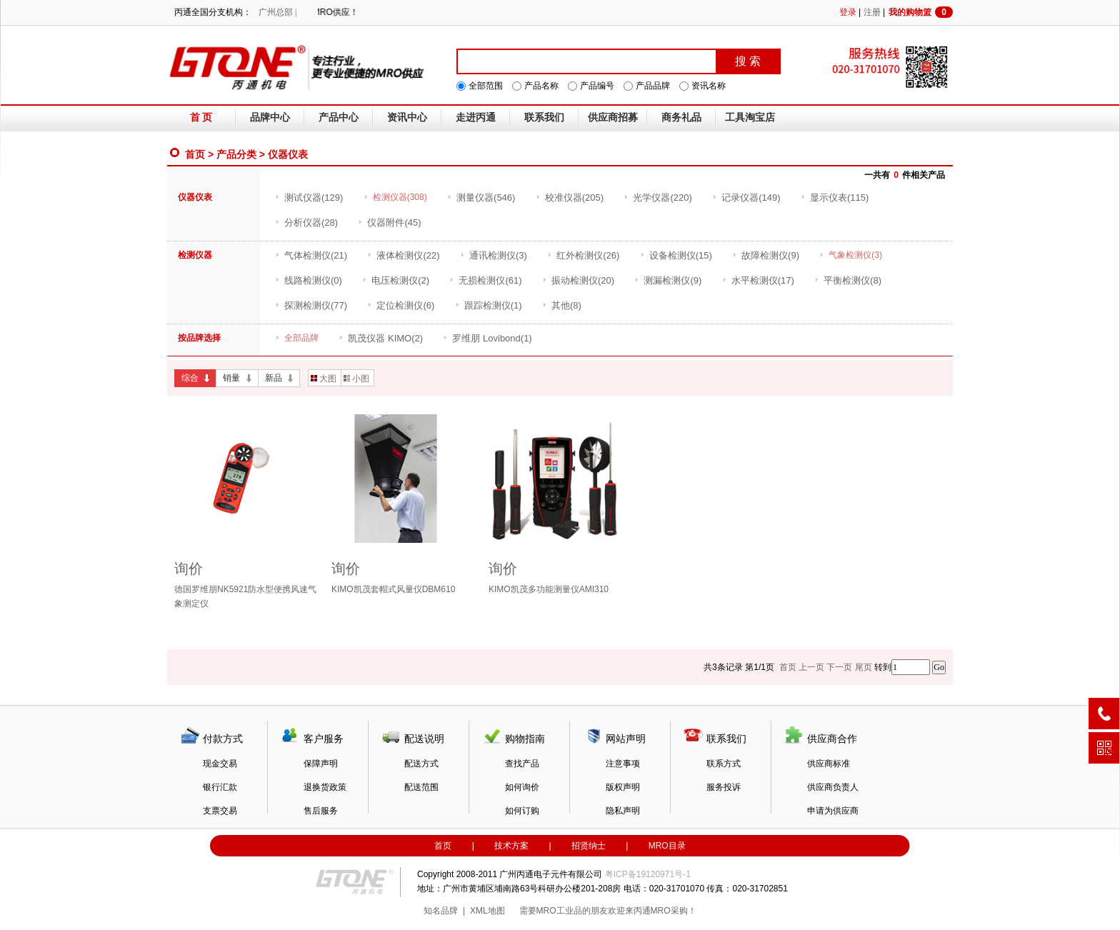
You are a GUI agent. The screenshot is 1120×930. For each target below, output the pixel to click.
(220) (657, 197)
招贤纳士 (588, 846)
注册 (872, 12)
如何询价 (522, 787)
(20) (578, 280)
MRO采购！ (673, 911)
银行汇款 (220, 787)
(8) (847, 280)
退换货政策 (325, 787)
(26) (583, 255)
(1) (488, 305)
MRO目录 (667, 846)
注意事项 (623, 764)
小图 (356, 379)
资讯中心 (407, 117)
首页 (195, 154)
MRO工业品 (559, 911)
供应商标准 (828, 764)
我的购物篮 (921, 12)
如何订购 (522, 811)
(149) (746, 197)
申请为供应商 (833, 811)
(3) (493, 255)
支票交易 (220, 811)
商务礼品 (681, 117)
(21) (311, 255)
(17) (758, 280)
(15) (676, 255)
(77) (311, 305)
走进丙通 (476, 117)
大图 (323, 379)
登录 (847, 12)
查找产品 (522, 764)
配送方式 (421, 764)
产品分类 (236, 154)
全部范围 (486, 86)
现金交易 (220, 764)
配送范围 (421, 787)
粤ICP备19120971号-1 (648, 874)
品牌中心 (270, 117)
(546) (481, 197)
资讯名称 (708, 86)
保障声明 (321, 764)
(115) (835, 197)
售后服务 (321, 811)
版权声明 (623, 787)
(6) (400, 305)
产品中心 (339, 117)
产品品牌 (653, 86)
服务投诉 (723, 787)
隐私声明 (623, 811)
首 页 (201, 117)
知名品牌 (441, 911)
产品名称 (541, 86)
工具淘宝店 (750, 117)
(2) (395, 280)
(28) (306, 222)
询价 (188, 568)
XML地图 (487, 911)
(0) (308, 280)
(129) (309, 197)
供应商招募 (613, 117)
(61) (485, 280)
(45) (389, 222)
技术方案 (511, 846)
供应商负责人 (833, 787)
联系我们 (544, 117)
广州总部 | (277, 12)
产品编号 (597, 86)
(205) (570, 197)
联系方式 (723, 764)
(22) (403, 255)
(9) (765, 255)
